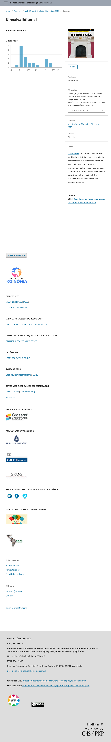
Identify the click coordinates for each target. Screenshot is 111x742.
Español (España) (14, 591)
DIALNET (10, 341)
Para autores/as (13, 569)
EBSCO (34, 341)
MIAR (8, 301)
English (9, 595)
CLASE (9, 324)
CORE (35, 374)
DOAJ (25, 301)
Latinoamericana (23, 374)
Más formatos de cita (79, 110)
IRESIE (24, 324)
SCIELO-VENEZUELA (37, 324)
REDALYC (19, 341)
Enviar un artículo (16, 255)
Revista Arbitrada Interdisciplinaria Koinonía (31, 2)
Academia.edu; (27, 391)
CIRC (13, 307)
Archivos (17, 11)
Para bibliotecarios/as (15, 574)
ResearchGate (12, 391)
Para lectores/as (13, 565)
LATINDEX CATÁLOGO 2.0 (18, 358)
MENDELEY (11, 397)
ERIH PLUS (17, 301)
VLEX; (27, 341)
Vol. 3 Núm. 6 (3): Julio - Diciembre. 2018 (42, 11)
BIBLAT (16, 324)
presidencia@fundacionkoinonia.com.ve (26, 671)
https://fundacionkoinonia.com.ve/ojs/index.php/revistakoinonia (54, 680)
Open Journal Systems (16, 608)
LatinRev (10, 374)
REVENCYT (22, 307)
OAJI (8, 307)
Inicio (8, 11)
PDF (74, 66)
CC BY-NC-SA (73, 153)
